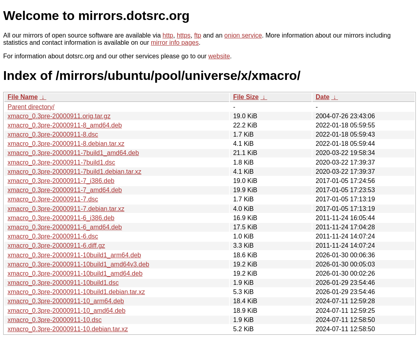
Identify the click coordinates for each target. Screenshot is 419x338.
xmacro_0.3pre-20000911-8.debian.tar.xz (66, 143)
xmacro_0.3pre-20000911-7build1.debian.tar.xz (74, 171)
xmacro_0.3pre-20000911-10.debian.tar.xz (68, 329)
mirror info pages (175, 42)
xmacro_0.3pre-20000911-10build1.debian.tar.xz (76, 291)
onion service (243, 35)
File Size (246, 96)
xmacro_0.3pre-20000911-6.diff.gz (56, 245)
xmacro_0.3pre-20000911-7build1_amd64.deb (73, 152)
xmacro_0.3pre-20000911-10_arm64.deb (66, 301)
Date (323, 96)
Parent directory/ (31, 106)
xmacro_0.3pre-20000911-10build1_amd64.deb (75, 273)
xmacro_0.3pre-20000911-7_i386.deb (61, 180)
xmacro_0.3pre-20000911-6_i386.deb (61, 218)
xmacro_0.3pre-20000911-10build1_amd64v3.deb (78, 264)
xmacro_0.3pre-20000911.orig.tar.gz (59, 116)
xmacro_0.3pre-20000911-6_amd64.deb (65, 227)
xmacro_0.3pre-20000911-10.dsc (55, 319)
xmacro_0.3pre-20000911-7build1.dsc (61, 162)
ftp (197, 35)
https (184, 35)
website (219, 56)
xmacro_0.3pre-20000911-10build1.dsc (63, 282)
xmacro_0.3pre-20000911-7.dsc (53, 199)
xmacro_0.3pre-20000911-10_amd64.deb (66, 310)
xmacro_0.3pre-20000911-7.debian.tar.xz (66, 208)
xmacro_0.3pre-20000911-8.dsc (53, 134)
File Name (23, 96)
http (167, 35)
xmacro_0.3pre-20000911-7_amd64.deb (65, 190)
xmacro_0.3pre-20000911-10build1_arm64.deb (74, 255)
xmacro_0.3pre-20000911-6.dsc (53, 236)
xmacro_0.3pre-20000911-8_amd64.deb (65, 125)
